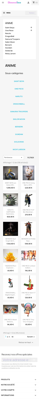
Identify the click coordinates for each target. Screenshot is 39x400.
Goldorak (9, 51)
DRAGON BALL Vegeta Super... (10, 294)
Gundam (8, 48)
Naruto (8, 33)
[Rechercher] (30, 13)
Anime (9, 23)
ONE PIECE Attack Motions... (10, 321)
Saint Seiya (9, 28)
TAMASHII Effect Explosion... (10, 267)
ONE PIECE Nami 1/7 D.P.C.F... (28, 294)
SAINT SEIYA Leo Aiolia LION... (10, 184)
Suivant (31, 337)
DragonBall (9, 36)
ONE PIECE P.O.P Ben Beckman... (28, 211)
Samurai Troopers (12, 39)
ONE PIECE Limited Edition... (28, 267)
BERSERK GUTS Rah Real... (28, 240)
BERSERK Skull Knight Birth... (11, 240)
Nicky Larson (10, 54)
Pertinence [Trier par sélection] (13, 157)
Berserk (8, 45)
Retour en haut (26, 342)
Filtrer (30, 157)
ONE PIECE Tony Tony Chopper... (28, 321)
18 (13, 337)
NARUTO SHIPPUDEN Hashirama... (10, 212)
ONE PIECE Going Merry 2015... (28, 184)
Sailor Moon (10, 42)
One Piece (9, 30)
